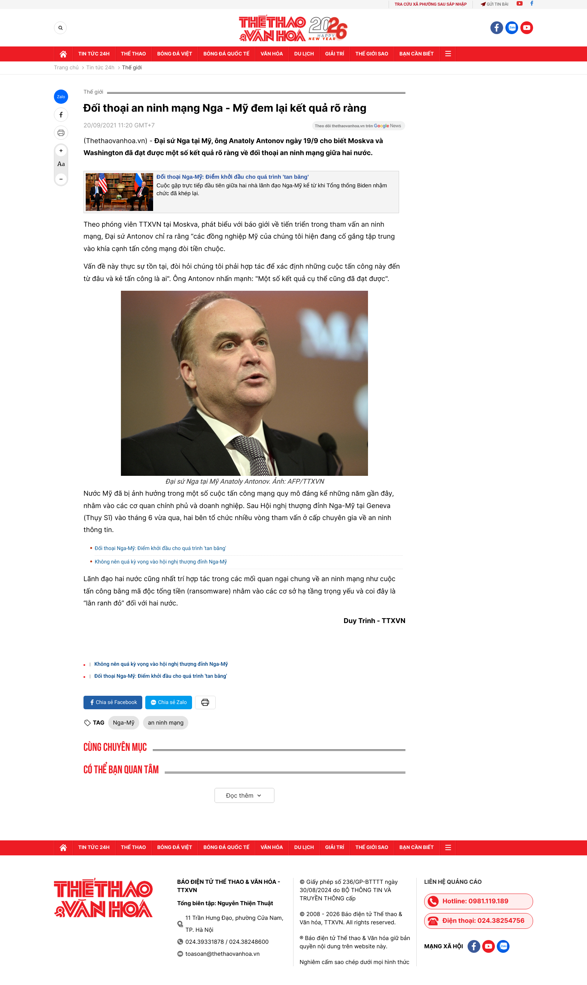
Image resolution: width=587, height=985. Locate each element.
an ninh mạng (165, 722)
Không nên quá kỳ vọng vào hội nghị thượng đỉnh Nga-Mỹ (161, 562)
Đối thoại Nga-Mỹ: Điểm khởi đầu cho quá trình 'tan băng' (232, 177)
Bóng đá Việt (174, 54)
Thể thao (133, 54)
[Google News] (358, 128)
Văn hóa (272, 54)
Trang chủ (66, 67)
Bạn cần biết (416, 54)
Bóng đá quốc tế (226, 54)
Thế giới (132, 67)
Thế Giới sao (371, 54)
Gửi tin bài (494, 4)
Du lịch (304, 54)
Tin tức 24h (94, 54)
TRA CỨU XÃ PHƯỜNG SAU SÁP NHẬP (431, 4)
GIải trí (334, 54)
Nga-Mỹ (124, 722)
